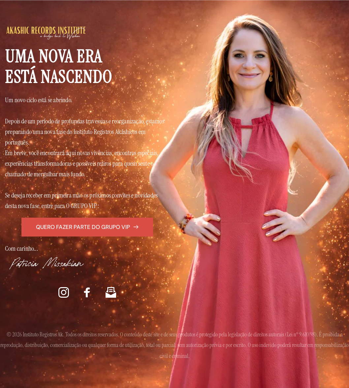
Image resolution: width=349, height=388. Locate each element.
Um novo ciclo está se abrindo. (38, 100)
